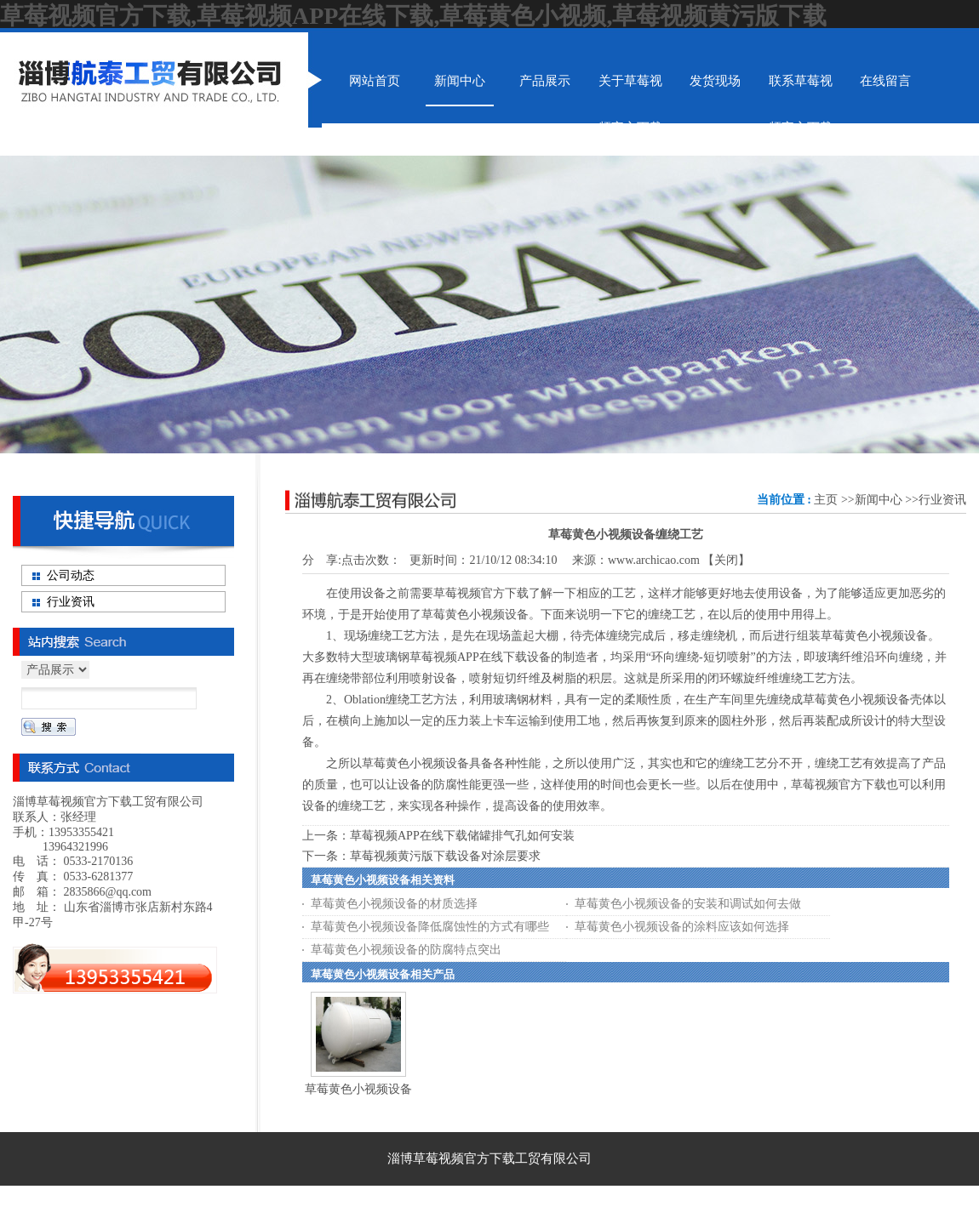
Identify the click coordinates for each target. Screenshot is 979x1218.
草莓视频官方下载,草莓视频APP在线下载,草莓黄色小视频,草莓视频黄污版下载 (413, 16)
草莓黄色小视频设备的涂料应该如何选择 (682, 926)
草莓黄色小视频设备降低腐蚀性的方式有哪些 (430, 926)
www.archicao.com (654, 560)
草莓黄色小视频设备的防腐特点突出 (406, 949)
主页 (826, 499)
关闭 (726, 560)
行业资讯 (942, 499)
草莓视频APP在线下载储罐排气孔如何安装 (462, 835)
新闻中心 (878, 499)
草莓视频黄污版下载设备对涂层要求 (445, 856)
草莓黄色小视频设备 (358, 1089)
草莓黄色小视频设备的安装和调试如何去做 (688, 903)
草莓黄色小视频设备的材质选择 (394, 903)
